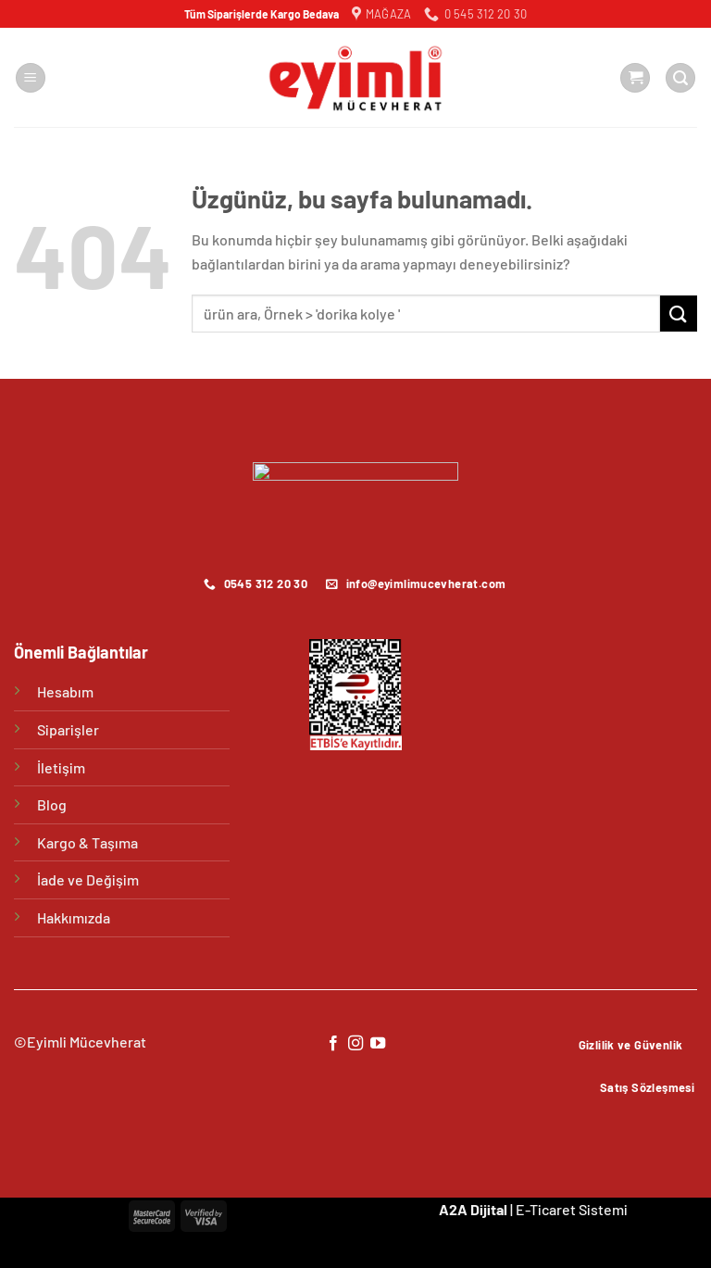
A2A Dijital (473, 1209)
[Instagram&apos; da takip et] (355, 1044)
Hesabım (65, 691)
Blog (52, 804)
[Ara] (680, 78)
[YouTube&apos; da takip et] (377, 1044)
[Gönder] (678, 313)
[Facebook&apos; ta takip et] (332, 1044)
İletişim (61, 767)
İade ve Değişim (88, 879)
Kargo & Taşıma (87, 842)
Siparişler (68, 729)
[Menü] (30, 78)
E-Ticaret (546, 1209)
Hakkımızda (73, 917)
